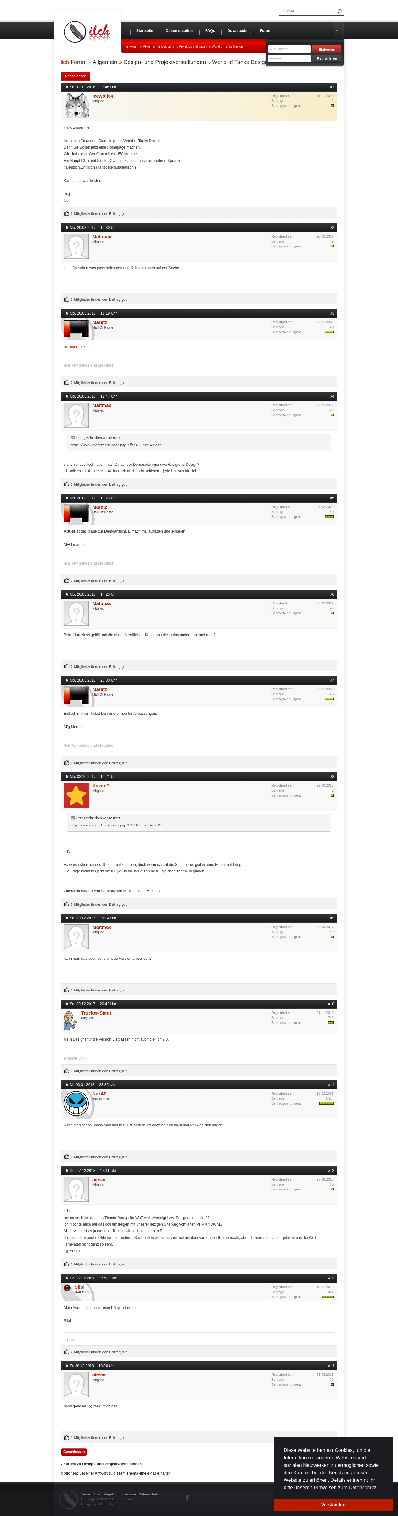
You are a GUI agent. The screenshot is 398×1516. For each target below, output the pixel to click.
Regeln (109, 1494)
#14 (331, 1366)
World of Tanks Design (227, 46)
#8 (332, 776)
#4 (332, 396)
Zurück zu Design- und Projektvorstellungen (102, 1464)
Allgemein (150, 46)
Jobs (97, 1494)
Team (85, 1494)
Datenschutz (149, 1494)
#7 (332, 680)
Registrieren (327, 58)
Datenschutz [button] (363, 1487)
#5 (332, 498)
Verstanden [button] (333, 1504)
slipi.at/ (69, 1340)
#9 (332, 918)
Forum (133, 46)
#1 (332, 87)
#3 (332, 313)
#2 (332, 227)
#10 (331, 1004)
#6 (332, 594)
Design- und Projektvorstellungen (184, 46)
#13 (331, 1278)
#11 (331, 1085)
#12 (331, 1170)
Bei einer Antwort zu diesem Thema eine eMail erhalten (125, 1473)
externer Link (74, 346)
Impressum (127, 1494)
